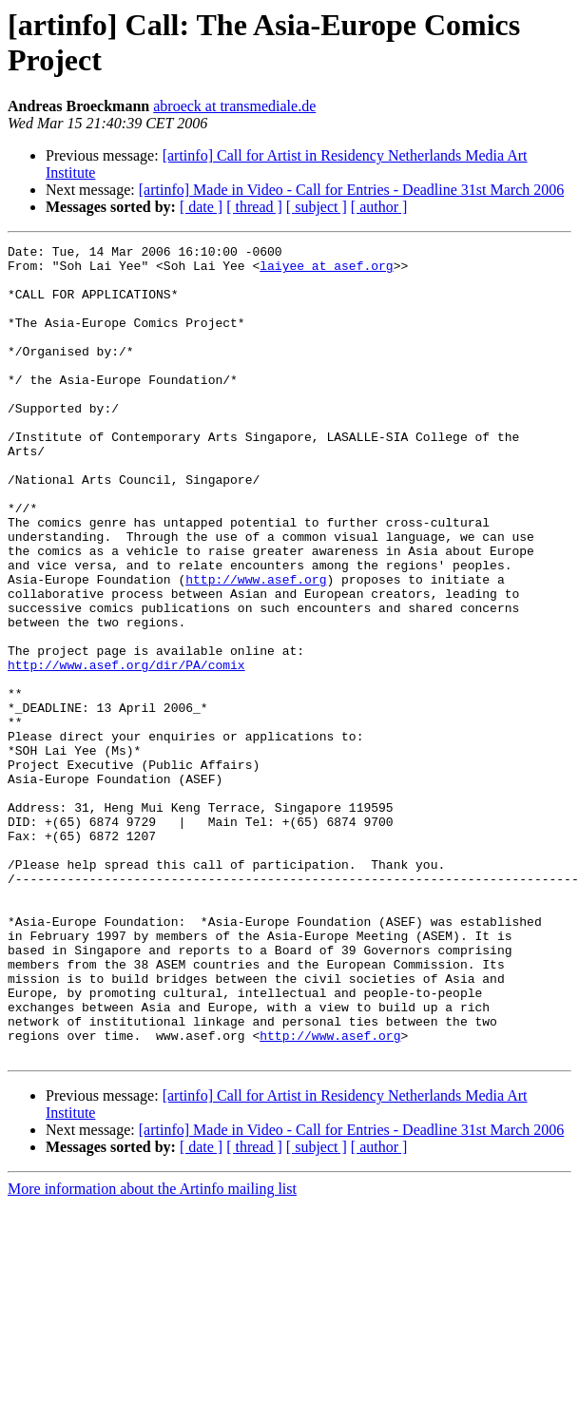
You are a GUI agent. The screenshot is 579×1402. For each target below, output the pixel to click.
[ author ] (379, 207)
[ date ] (201, 207)
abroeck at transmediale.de (234, 106)
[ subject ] (316, 207)
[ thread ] (254, 207)
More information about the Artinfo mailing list (152, 1351)
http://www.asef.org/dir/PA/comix (126, 750)
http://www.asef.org (255, 647)
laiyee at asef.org (326, 270)
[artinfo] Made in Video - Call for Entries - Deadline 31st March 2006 (352, 190)
